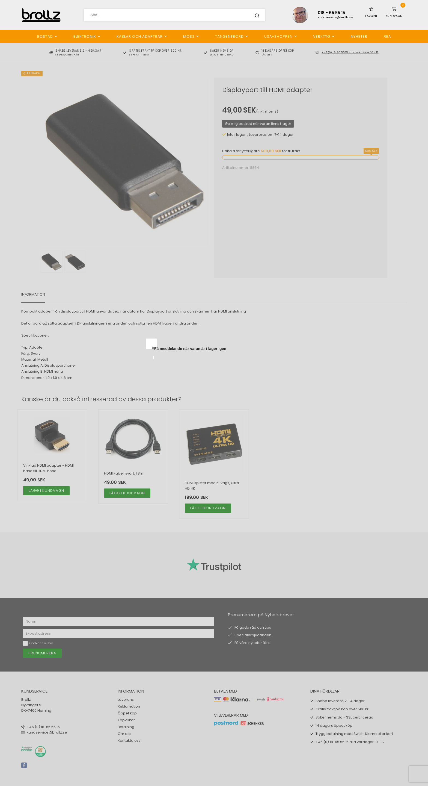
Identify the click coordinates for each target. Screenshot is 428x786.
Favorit (371, 16)
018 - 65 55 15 (331, 13)
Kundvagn (394, 16)
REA (387, 36)
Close (272, 348)
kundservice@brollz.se (335, 17)
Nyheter (359, 36)
